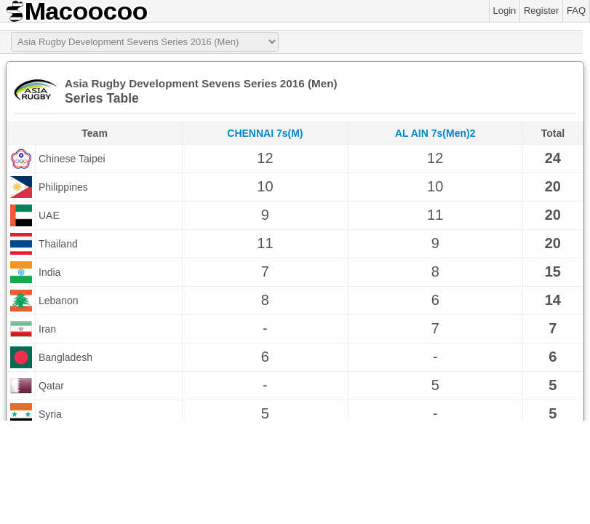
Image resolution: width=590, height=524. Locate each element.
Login (505, 10)
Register (541, 10)
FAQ (576, 10)
